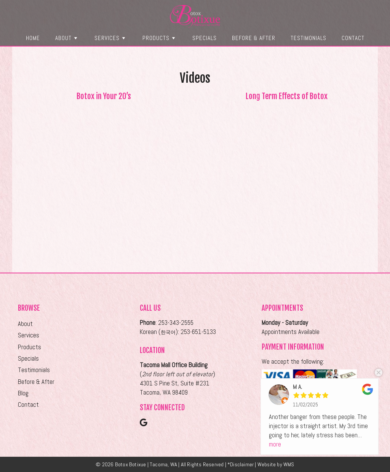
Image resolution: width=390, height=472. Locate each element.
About (67, 38)
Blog (23, 393)
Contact (353, 38)
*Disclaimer (240, 464)
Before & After (253, 38)
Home (33, 38)
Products (159, 38)
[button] (75, 38)
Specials (204, 38)
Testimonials (308, 38)
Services (110, 38)
